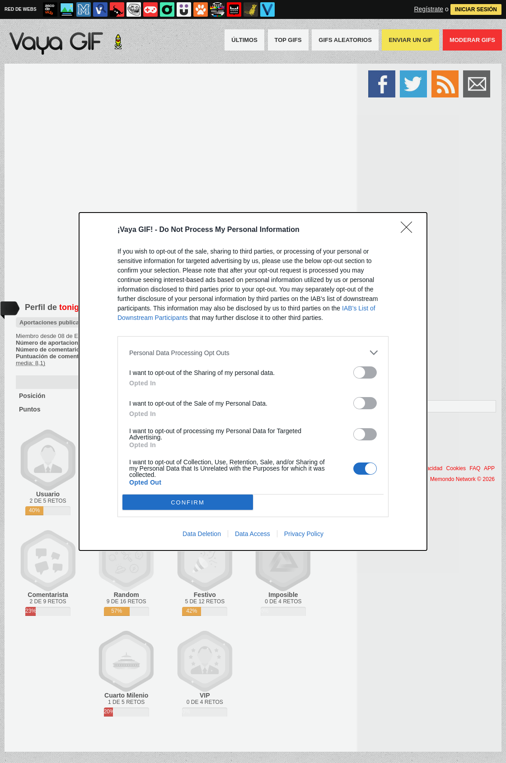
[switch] (365, 372)
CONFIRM (188, 502)
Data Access (252, 533)
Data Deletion (202, 533)
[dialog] (253, 381)
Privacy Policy (303, 533)
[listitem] (253, 352)
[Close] (409, 230)
